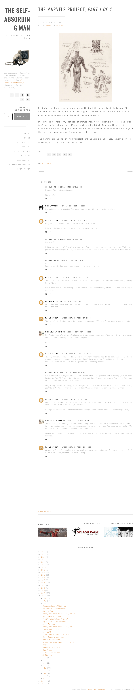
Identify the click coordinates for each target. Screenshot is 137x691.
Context (46, 645)
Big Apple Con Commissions (54, 609)
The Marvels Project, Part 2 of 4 (56, 619)
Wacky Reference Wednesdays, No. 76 (59, 642)
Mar (45, 673)
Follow (22, 116)
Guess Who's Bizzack (51, 647)
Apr (45, 671)
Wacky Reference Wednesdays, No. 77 (59, 627)
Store (27, 138)
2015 (43, 580)
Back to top (44, 512)
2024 (43, 557)
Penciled (50, 25)
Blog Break (47, 650)
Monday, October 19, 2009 (69, 187)
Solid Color (47, 655)
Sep (45, 658)
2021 (43, 565)
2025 (43, 554)
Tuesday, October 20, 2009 (70, 260)
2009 (43, 596)
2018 (43, 572)
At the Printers (49, 624)
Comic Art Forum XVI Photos (54, 606)
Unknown (49, 301)
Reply (48, 199)
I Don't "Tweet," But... (52, 629)
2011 (43, 590)
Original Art (23, 142)
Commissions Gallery (19, 164)
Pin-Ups (59, 25)
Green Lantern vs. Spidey (53, 637)
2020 (43, 567)
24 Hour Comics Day (51, 653)
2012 (43, 588)
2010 (43, 593)
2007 (43, 684)
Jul (45, 663)
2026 (43, 552)
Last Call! (47, 632)
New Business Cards (51, 640)
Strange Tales (48, 611)
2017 (43, 575)
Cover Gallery (23, 160)
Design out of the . (122, 689)
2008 (43, 681)
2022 (43, 562)
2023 (43, 559)
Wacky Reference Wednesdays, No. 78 (59, 614)
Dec (45, 598)
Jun (45, 665)
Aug (45, 660)
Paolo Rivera (51, 220)
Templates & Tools (21, 151)
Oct (45, 603)
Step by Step (24, 169)
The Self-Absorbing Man (17, 19)
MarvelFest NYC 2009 (52, 616)
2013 (43, 585)
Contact (26, 147)
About (27, 133)
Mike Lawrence (52, 206)
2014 (43, 583)
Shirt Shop (25, 155)
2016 (43, 578)
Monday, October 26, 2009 (74, 399)
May (45, 668)
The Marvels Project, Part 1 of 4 (56, 634)
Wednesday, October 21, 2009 (76, 318)
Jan (45, 678)
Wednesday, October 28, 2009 (77, 420)
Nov (45, 601)
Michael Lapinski (53, 332)
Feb (45, 676)
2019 (43, 570)
